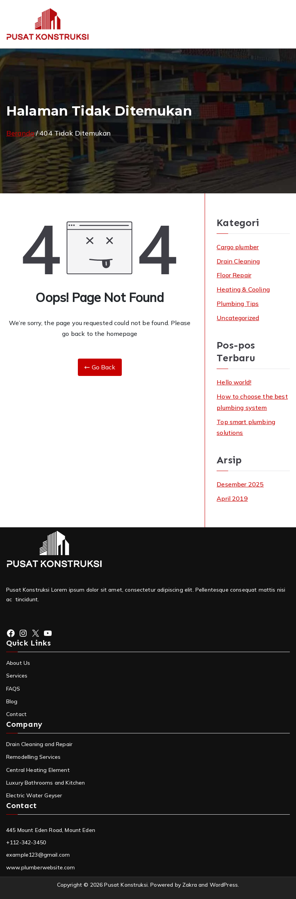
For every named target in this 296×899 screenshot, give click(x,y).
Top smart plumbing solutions (246, 427)
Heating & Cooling (243, 289)
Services (16, 675)
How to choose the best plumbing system (252, 401)
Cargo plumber (238, 247)
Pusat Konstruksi (126, 884)
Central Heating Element (38, 769)
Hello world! (234, 382)
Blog (12, 701)
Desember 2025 (240, 484)
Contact (16, 714)
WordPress (224, 884)
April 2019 (232, 498)
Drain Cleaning (238, 261)
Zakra (189, 884)
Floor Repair (234, 275)
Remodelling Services (33, 756)
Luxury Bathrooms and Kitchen (45, 782)
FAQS (13, 688)
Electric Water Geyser (34, 795)
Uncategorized (238, 318)
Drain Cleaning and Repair (39, 744)
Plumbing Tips (238, 303)
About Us (18, 662)
